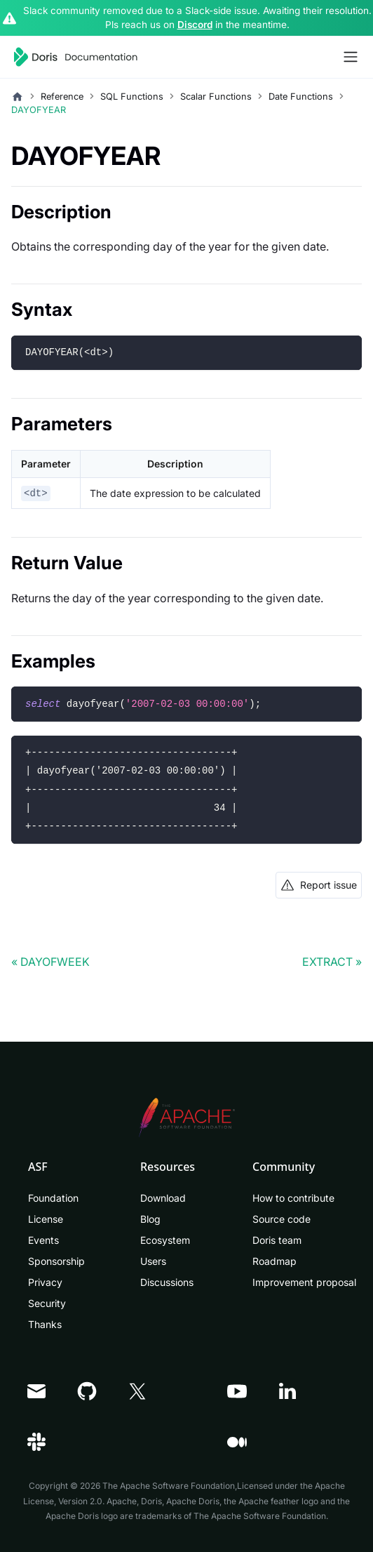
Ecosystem (165, 1240)
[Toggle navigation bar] (350, 56)
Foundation (53, 1198)
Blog (150, 1219)
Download (163, 1198)
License (45, 1219)
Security (47, 1303)
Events (43, 1240)
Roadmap (274, 1261)
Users (153, 1261)
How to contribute (293, 1198)
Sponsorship (56, 1261)
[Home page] (17, 97)
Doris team (276, 1240)
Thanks (45, 1324)
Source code (281, 1219)
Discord (194, 24)
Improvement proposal (304, 1282)
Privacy (45, 1282)
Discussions (167, 1282)
